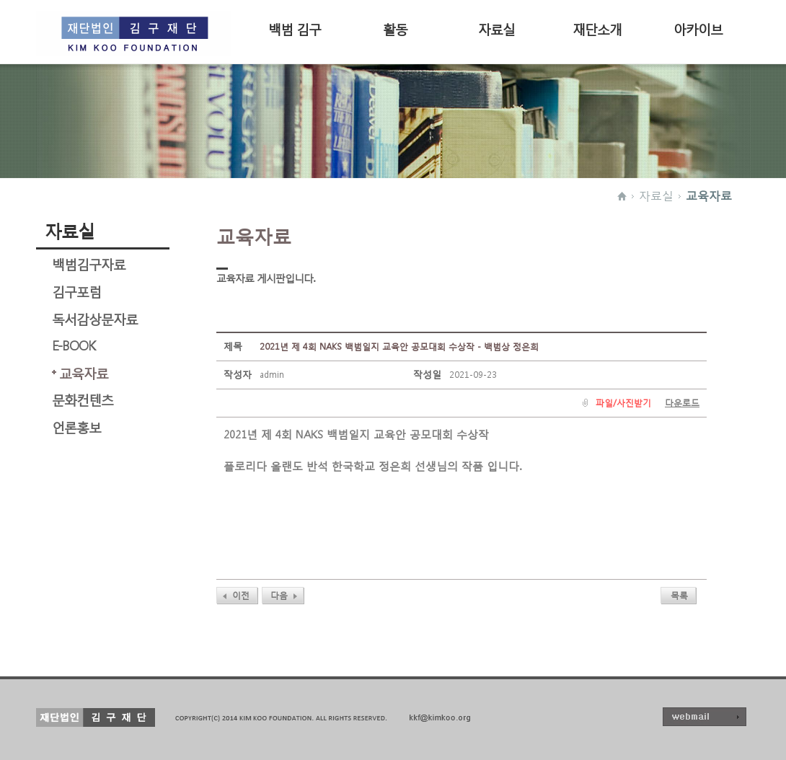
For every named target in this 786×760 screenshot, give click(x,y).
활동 (395, 28)
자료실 (496, 28)
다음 (279, 595)
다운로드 (682, 403)
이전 (241, 595)
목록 (679, 595)
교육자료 (709, 195)
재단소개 (597, 28)
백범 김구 (294, 28)
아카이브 (698, 28)
